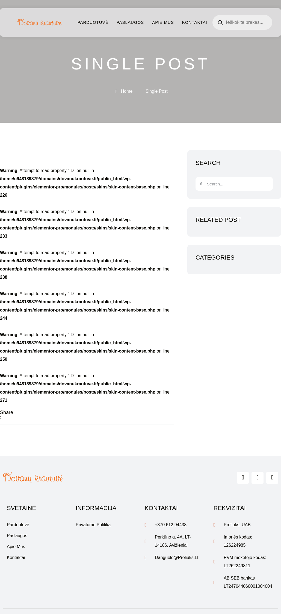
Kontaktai (194, 22)
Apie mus (163, 22)
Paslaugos (130, 22)
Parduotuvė (93, 22)
